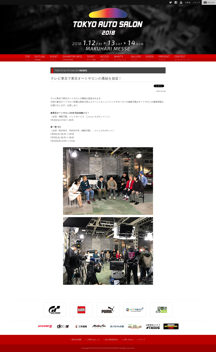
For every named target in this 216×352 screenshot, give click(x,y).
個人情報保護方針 (112, 339)
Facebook (173, 2)
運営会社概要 (73, 339)
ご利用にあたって (91, 339)
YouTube (179, 2)
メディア (145, 339)
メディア (195, 2)
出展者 (186, 2)
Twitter (168, 2)
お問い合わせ (130, 339)
